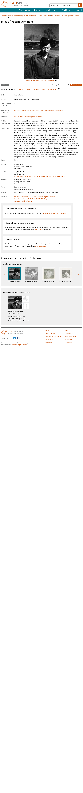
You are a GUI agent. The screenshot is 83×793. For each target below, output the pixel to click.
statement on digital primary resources (53, 213)
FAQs (66, 330)
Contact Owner (76, 85)
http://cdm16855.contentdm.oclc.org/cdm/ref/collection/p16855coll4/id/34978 (39, 176)
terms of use (38, 230)
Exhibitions (66, 10)
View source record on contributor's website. (37, 89)
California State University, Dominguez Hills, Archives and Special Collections (25, 16)
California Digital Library (19, 345)
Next (79, 273)
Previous (4, 273)
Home (47, 330)
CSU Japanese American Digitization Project (65, 16)
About (79, 10)
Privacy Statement (71, 336)
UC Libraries (23, 343)
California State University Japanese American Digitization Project (35, 197)
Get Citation (5, 85)
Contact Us (68, 342)
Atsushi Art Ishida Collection (23, 201)
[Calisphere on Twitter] (14, 338)
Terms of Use (69, 333)
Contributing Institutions (30, 10)
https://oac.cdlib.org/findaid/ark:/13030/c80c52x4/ (30, 199)
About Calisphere (50, 333)
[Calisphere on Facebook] (18, 338)
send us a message (41, 246)
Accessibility (69, 339)
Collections (51, 10)
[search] (80, 5)
